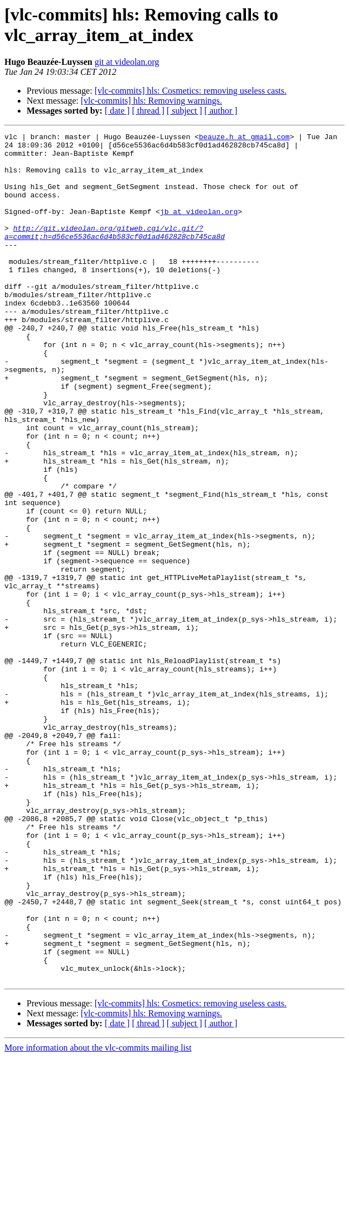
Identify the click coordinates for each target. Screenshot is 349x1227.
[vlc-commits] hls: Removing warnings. (151, 100)
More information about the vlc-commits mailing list (98, 1217)
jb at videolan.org (199, 228)
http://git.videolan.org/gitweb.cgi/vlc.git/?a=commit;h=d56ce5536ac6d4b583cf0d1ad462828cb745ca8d (114, 253)
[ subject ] (184, 110)
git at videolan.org (127, 62)
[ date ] (117, 110)
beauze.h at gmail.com (244, 138)
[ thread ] (148, 110)
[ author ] (221, 110)
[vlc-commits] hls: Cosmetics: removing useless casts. (191, 90)
